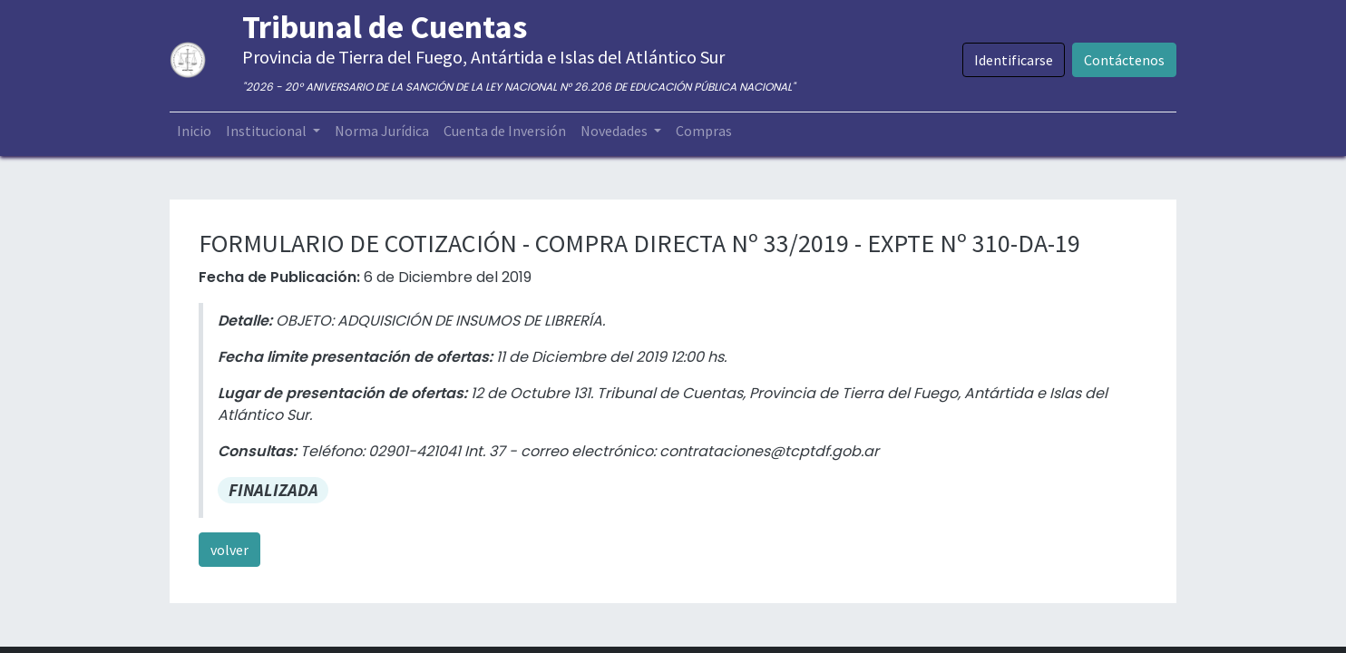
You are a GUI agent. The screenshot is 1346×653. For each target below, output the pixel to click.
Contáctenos (1124, 60)
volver (229, 550)
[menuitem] (194, 130)
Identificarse (1013, 60)
